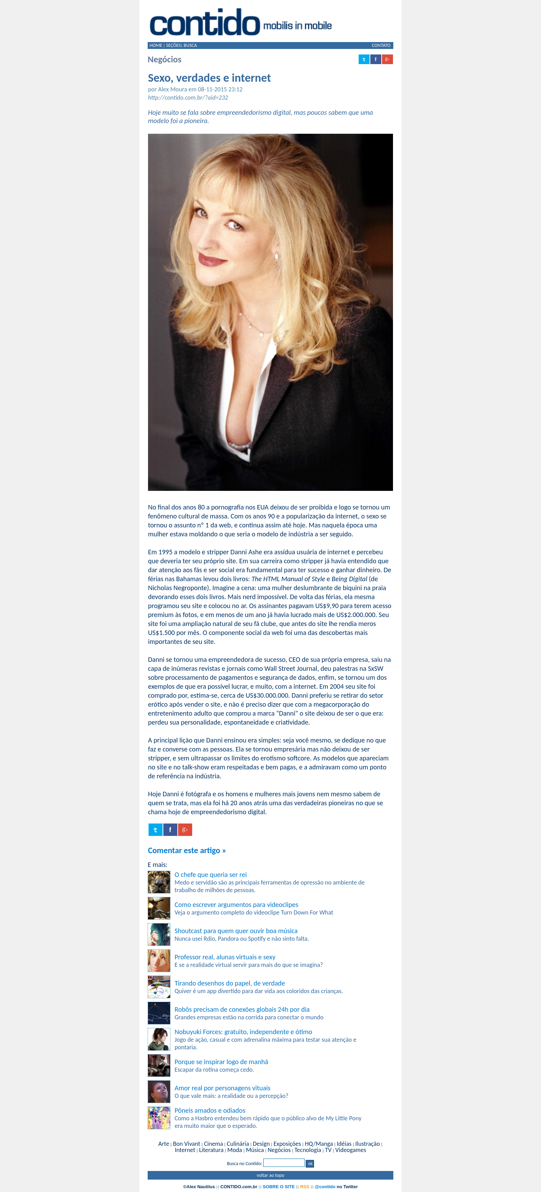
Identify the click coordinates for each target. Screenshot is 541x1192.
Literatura (211, 1150)
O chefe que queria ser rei (211, 874)
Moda (234, 1150)
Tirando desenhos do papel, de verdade (230, 983)
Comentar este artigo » (187, 850)
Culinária (238, 1144)
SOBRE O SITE (279, 1186)
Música (255, 1150)
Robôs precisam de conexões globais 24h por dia (242, 1009)
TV (328, 1150)
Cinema (213, 1144)
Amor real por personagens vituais (222, 1088)
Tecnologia (307, 1150)
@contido (325, 1186)
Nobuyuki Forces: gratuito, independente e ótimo (243, 1032)
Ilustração (367, 1144)
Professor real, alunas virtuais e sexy (225, 957)
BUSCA (190, 45)
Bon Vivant (186, 1144)
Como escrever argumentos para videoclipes (236, 904)
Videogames (350, 1150)
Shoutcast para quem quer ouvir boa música (236, 931)
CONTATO (381, 45)
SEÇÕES (173, 45)
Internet (185, 1150)
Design (261, 1144)
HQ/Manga (319, 1144)
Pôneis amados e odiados (210, 1110)
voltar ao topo (270, 1175)
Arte (163, 1144)
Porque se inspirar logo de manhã (221, 1062)
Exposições (287, 1144)
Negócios (279, 1150)
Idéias (344, 1144)
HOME (155, 45)
